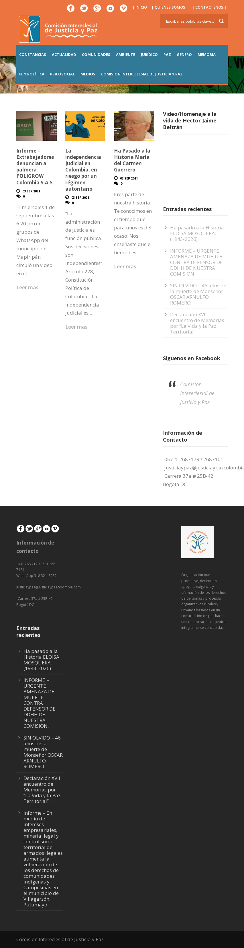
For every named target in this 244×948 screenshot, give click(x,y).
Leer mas (27, 287)
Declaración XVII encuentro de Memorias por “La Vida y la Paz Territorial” (197, 323)
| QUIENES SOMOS (168, 7)
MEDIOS (87, 74)
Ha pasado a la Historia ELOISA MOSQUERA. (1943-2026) (197, 233)
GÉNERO (184, 54)
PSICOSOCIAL (62, 74)
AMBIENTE (125, 54)
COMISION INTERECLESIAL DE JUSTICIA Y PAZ (142, 74)
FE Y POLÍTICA (31, 74)
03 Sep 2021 (31, 191)
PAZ (167, 54)
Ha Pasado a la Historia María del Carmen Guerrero (132, 160)
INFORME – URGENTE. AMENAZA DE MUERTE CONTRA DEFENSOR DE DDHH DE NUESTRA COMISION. (196, 262)
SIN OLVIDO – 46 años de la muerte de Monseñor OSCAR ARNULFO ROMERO (198, 294)
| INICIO (139, 7)
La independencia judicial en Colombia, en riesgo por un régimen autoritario (83, 169)
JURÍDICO (149, 54)
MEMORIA (207, 54)
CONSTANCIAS (32, 54)
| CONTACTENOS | (209, 7)
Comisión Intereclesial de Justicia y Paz (197, 393)
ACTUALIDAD (64, 54)
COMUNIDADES (96, 54)
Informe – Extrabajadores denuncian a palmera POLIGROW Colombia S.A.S (35, 166)
